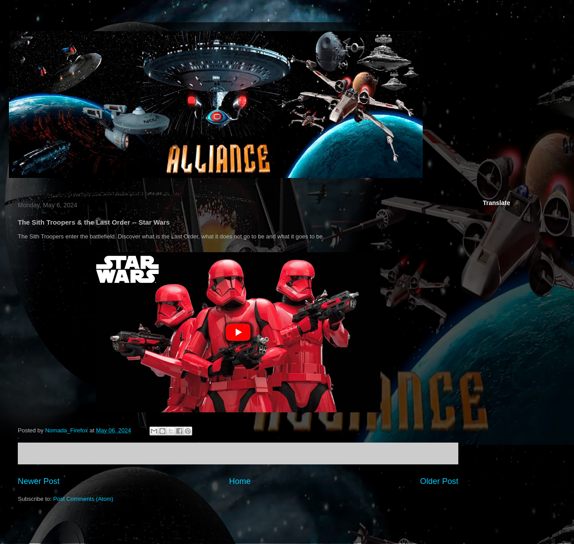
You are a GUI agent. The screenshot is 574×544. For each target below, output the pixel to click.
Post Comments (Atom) (83, 499)
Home (240, 481)
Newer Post (39, 481)
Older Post (439, 481)
